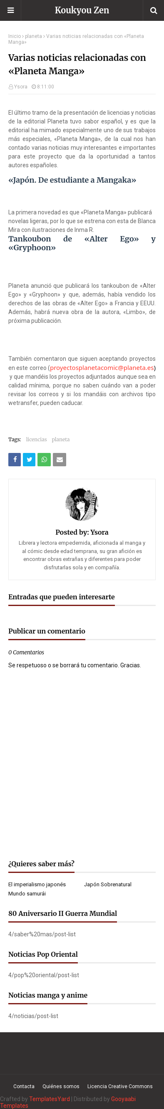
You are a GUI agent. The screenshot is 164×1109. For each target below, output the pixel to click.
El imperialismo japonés (37, 884)
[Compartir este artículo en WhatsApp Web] (44, 459)
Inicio (14, 36)
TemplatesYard (49, 1099)
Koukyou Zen (82, 10)
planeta (33, 36)
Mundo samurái (27, 893)
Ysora (20, 87)
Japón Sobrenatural (108, 884)
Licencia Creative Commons (120, 1086)
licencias (36, 439)
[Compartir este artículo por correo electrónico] (59, 459)
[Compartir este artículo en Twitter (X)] (29, 459)
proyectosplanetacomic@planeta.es (102, 367)
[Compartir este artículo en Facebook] (14, 459)
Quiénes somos (61, 1086)
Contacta (24, 1086)
